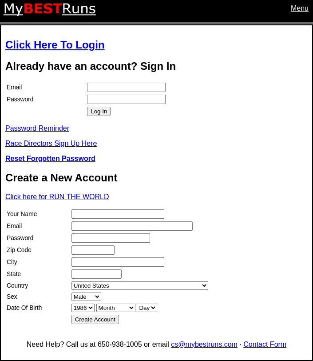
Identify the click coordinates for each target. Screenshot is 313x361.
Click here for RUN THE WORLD (57, 197)
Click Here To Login (55, 45)
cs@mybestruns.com (204, 344)
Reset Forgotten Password (50, 158)
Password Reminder (37, 128)
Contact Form (264, 344)
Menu (300, 8)
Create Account (95, 319)
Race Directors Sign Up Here (51, 143)
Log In (99, 111)
